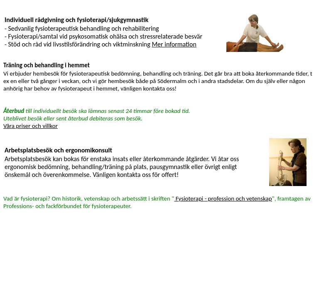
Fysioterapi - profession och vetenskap (223, 198)
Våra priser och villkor (30, 126)
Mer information (174, 44)
